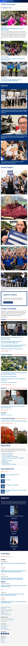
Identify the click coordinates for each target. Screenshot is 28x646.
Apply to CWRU (3, 637)
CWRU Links (3, 635)
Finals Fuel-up (8, 479)
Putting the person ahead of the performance (11, 348)
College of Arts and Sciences (7, 455)
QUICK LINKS (3, 622)
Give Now (2, 638)
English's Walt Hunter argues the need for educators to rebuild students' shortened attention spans (14, 571)
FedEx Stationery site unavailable (8, 376)
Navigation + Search (6, 8)
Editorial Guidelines (3, 625)
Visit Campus (2, 639)
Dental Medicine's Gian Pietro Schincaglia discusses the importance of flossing (14, 602)
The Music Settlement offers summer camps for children (14, 421)
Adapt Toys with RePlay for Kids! (12, 474)
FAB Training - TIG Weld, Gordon (12, 485)
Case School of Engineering (7, 453)
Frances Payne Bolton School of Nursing (10, 456)
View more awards (6, 410)
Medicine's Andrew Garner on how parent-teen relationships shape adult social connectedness (12, 578)
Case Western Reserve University (7, 608)
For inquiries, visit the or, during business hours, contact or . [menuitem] (7, 618)
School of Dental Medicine (7, 460)
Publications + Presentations (6, 414)
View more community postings (8, 423)
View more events (5, 471)
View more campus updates (7, 384)
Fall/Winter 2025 (14, 518)
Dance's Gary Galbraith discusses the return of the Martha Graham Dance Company (12, 594)
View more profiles (6, 351)
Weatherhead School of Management (9, 464)
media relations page (10, 617)
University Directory (3, 640)
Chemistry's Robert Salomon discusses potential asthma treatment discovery (14, 586)
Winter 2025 (14, 533)
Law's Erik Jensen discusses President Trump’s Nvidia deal (13, 564)
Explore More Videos (8, 302)
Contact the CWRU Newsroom (5, 624)
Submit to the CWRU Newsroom (5, 627)
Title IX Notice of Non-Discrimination (6, 613)
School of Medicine (5, 462)
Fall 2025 (14, 548)
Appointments (3, 413)
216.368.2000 (3, 610)
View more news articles (5, 556)
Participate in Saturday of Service (9, 382)
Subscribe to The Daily (4, 626)
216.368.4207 (11, 618)
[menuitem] (14, 624)
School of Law (5, 461)
